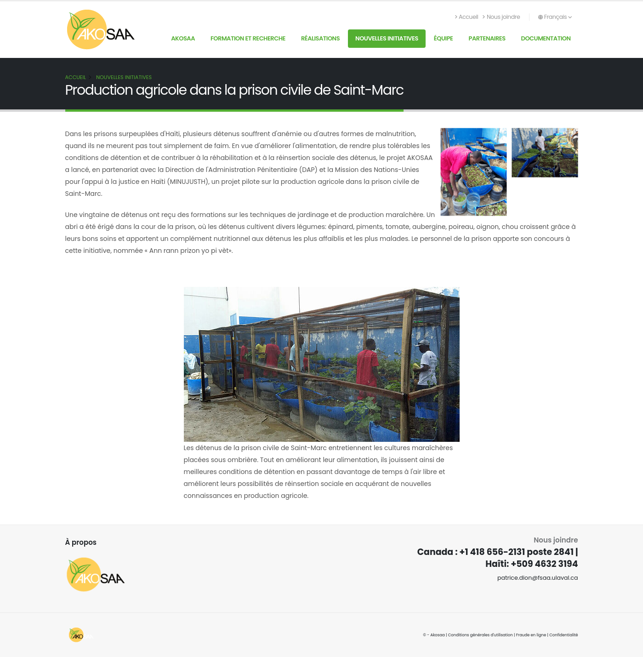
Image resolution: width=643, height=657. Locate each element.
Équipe (443, 38)
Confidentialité (563, 635)
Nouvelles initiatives (386, 38)
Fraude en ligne (531, 635)
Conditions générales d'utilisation (480, 635)
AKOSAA (183, 38)
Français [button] (555, 17)
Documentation (546, 38)
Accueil (466, 17)
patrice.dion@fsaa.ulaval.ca (537, 578)
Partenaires (486, 38)
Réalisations (320, 38)
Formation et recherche (248, 38)
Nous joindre (501, 17)
